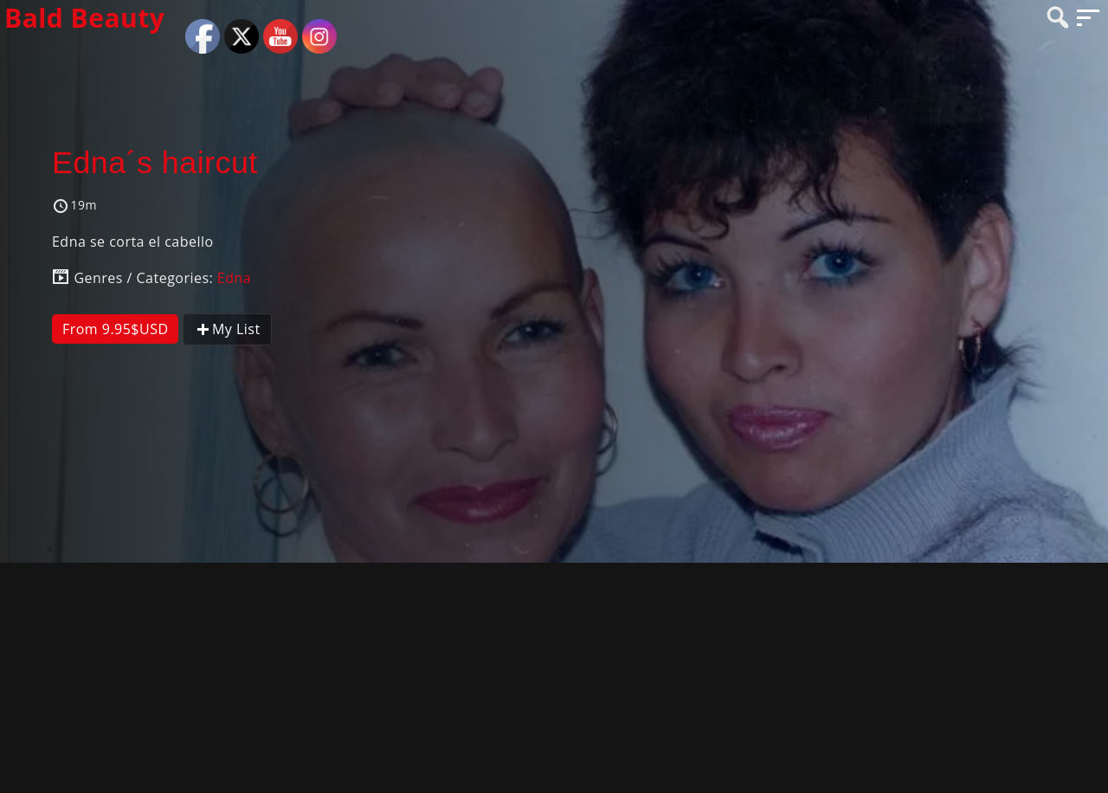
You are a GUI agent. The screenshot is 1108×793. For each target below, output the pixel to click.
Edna (234, 277)
